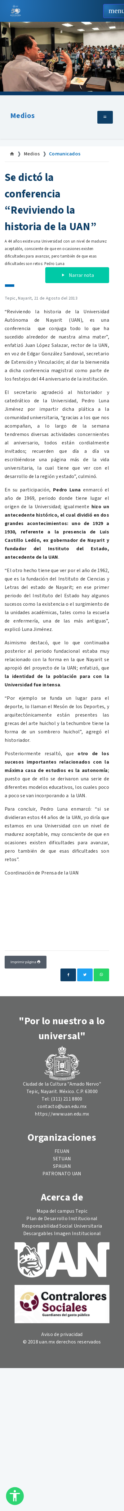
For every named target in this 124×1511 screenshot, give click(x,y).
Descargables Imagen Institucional (62, 1233)
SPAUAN (62, 1166)
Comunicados (65, 153)
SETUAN (62, 1158)
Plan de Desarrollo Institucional (61, 1218)
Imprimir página (26, 962)
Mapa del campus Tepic (62, 1211)
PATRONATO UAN (61, 1173)
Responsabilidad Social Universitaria (62, 1226)
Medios (22, 115)
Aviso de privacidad (61, 1334)
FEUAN (62, 1151)
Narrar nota (77, 275)
